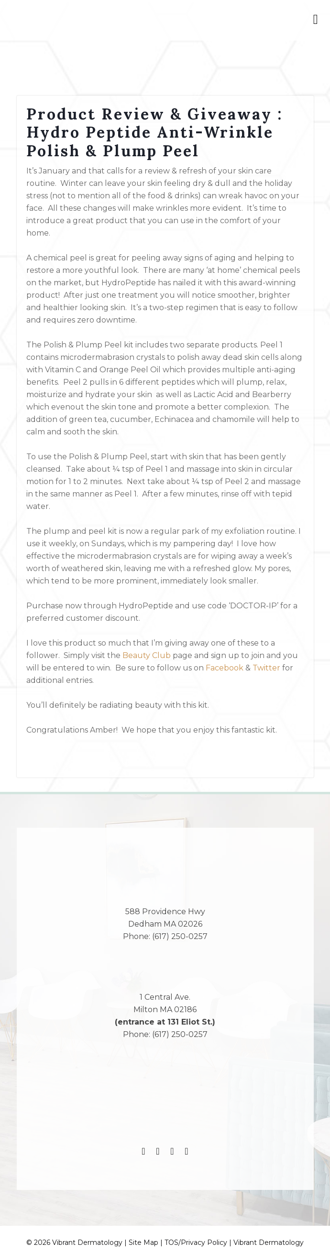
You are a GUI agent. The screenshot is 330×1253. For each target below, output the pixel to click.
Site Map (143, 1242)
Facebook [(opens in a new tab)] (224, 667)
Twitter (266, 667)
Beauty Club (146, 655)
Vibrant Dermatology (268, 1242)
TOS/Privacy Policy (196, 1242)
